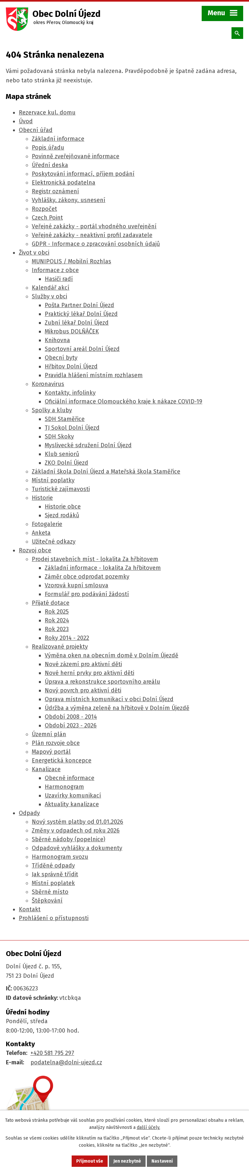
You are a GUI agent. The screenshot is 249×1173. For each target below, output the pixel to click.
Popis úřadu (48, 147)
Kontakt (30, 909)
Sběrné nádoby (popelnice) (68, 839)
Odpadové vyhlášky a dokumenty (77, 848)
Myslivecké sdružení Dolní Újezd (88, 445)
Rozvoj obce (35, 550)
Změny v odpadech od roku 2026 (76, 830)
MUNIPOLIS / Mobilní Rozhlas (71, 261)
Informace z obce (55, 270)
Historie (42, 497)
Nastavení (162, 1161)
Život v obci (34, 252)
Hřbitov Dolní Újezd (71, 366)
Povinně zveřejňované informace (75, 156)
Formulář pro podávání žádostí (87, 594)
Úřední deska (50, 165)
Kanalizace (46, 769)
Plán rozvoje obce (56, 743)
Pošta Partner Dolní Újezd (79, 305)
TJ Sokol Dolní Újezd (72, 427)
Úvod (26, 121)
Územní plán (49, 734)
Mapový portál (51, 751)
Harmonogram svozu (60, 856)
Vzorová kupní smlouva (76, 585)
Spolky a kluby (52, 410)
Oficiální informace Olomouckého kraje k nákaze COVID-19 (123, 401)
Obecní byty (61, 357)
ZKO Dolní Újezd (66, 462)
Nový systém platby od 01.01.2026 (77, 821)
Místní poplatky (53, 480)
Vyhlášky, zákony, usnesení (68, 200)
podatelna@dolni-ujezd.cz (66, 1062)
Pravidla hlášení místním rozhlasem (94, 375)
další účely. (148, 1128)
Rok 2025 (57, 611)
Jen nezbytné (127, 1161)
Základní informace (58, 138)
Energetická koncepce (61, 760)
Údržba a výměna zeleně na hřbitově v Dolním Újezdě (117, 708)
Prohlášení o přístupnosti (54, 918)
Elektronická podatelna (63, 182)
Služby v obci (49, 296)
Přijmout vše (89, 1161)
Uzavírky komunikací (73, 795)
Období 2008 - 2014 (71, 716)
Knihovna (57, 340)
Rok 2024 (57, 620)
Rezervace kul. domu (47, 112)
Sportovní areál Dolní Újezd (82, 349)
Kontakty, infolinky (70, 392)
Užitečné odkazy (54, 541)
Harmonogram (64, 786)
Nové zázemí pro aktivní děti (83, 664)
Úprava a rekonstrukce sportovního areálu (102, 681)
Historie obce (63, 506)
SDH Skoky (59, 436)
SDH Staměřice (65, 419)
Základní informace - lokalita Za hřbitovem (103, 567)
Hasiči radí (59, 278)
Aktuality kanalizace (72, 804)
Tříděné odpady (53, 865)
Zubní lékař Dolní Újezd (77, 322)
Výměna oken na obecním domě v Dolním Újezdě (111, 655)
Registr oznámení (55, 191)
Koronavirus (48, 384)
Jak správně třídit (55, 874)
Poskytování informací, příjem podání (83, 173)
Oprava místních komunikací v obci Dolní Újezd (109, 699)
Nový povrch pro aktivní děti (83, 690)
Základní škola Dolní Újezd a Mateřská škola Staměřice (106, 471)
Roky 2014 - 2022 (67, 637)
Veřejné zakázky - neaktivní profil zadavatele (92, 235)
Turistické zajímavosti (61, 489)
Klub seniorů (62, 454)
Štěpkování (47, 900)
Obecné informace (69, 778)
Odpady (29, 813)
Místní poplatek (53, 883)
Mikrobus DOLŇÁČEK (72, 331)
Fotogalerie (47, 524)
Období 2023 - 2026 (71, 725)
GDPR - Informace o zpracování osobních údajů (96, 243)
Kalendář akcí (50, 287)
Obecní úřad (36, 130)
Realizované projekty (60, 646)
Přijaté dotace (50, 602)
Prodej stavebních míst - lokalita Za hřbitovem (95, 559)
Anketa (41, 532)
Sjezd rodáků (62, 515)
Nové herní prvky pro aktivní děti (89, 672)
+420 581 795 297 (52, 1053)
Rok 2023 (57, 629)
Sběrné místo (50, 891)
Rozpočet (44, 208)
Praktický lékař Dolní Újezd (81, 313)
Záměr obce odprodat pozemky (87, 576)
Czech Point (47, 217)
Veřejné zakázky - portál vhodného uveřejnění (94, 226)
